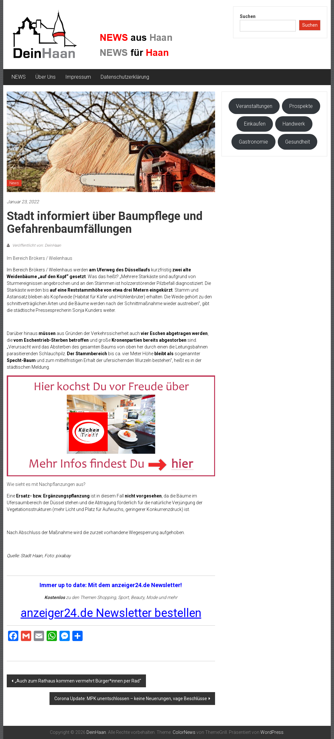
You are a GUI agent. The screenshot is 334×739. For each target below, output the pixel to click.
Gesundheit (297, 142)
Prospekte (301, 106)
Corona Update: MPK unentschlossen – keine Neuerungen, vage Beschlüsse (130, 698)
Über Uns (45, 77)
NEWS (19, 77)
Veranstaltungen (254, 106)
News (14, 183)
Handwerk (294, 124)
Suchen (248, 16)
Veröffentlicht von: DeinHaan (36, 245)
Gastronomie (253, 142)
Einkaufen (255, 124)
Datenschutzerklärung (125, 77)
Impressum (78, 77)
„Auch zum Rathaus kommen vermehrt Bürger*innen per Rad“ (78, 680)
